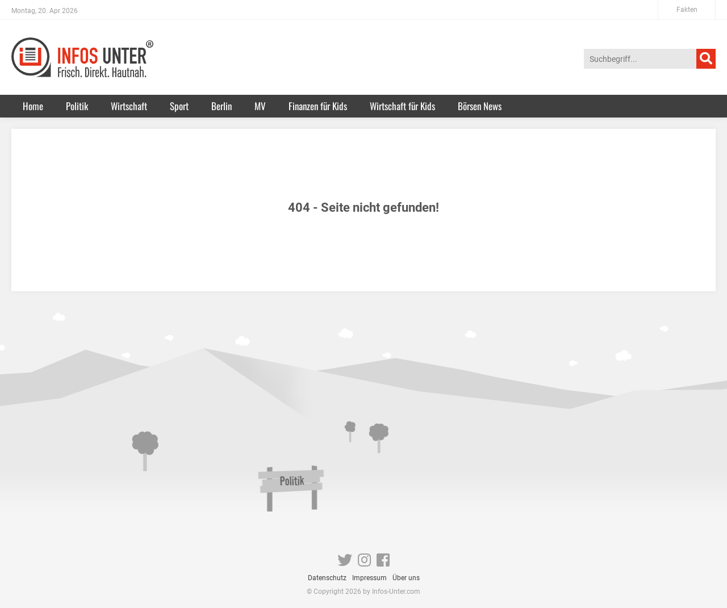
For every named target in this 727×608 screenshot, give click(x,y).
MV (260, 106)
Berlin (221, 106)
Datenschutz (327, 578)
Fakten (686, 10)
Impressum (369, 578)
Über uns (406, 578)
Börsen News (480, 106)
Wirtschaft (129, 106)
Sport (179, 106)
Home (33, 106)
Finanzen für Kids (318, 106)
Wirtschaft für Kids (402, 106)
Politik (77, 106)
